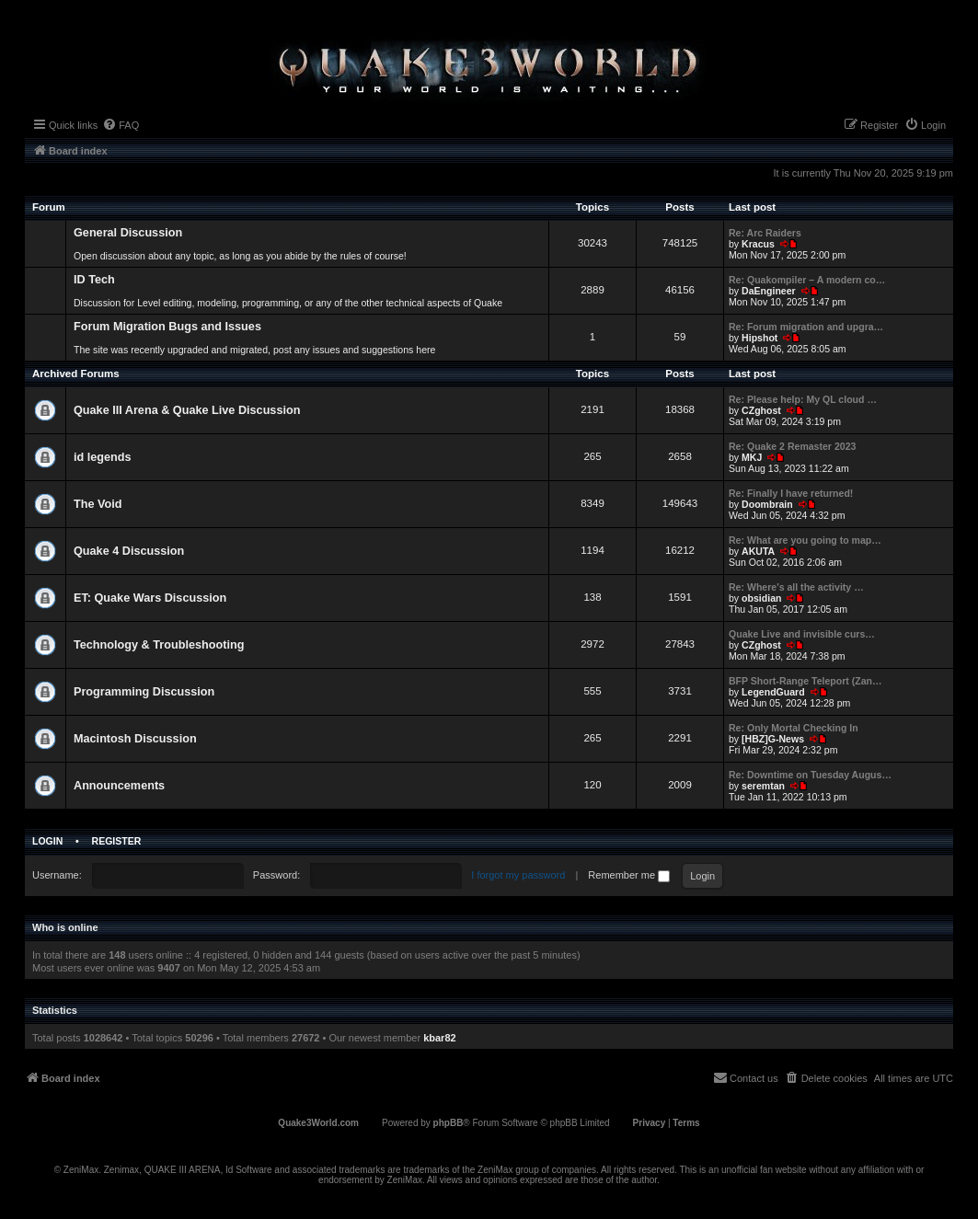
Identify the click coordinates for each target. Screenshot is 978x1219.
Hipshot (759, 337)
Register (117, 840)
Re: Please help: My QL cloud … (803, 399)
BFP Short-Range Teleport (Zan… (805, 680)
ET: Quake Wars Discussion (150, 598)
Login (47, 840)
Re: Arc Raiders (765, 232)
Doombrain (767, 504)
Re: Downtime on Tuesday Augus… (810, 774)
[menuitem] (120, 125)
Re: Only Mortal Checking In (793, 727)
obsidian (761, 598)
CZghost (761, 410)
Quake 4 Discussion (129, 551)
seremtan (763, 785)
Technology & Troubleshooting (159, 644)
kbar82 (439, 1037)
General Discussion (128, 232)
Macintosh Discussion (135, 738)
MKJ (752, 457)
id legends (103, 457)
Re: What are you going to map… (805, 540)
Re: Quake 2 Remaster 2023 (792, 446)
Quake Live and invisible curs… (802, 633)
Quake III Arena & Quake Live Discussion (187, 410)
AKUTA (758, 551)
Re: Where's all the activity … (796, 586)
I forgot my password (518, 874)
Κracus (758, 243)
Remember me (629, 874)
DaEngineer (769, 290)
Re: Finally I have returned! (791, 493)
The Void (98, 504)
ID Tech (94, 279)
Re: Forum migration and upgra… (806, 326)
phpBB (448, 1123)
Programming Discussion (144, 691)
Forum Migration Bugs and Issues (167, 326)
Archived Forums (76, 373)
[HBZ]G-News (773, 738)
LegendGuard (773, 691)
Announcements (119, 785)
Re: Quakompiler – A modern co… (807, 279)
